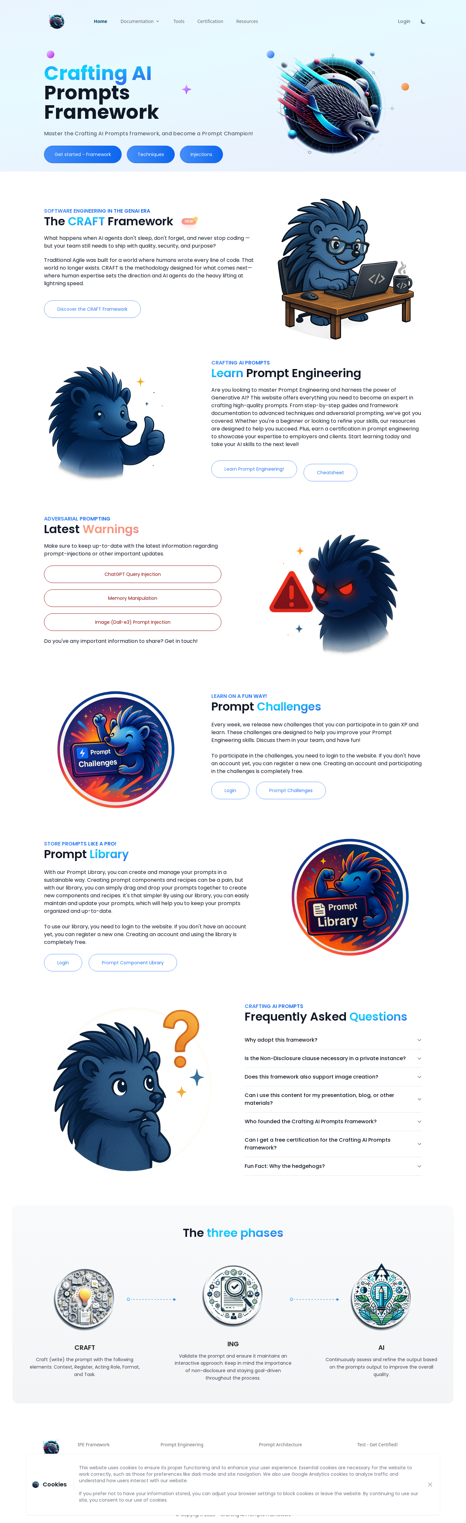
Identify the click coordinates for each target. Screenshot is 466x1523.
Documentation (140, 21)
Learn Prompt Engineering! (279, 469)
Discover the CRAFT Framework (92, 309)
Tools (178, 21)
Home (100, 21)
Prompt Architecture (280, 1444)
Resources (247, 21)
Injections (201, 154)
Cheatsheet (355, 472)
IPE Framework (94, 1444)
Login (404, 21)
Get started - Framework (83, 154)
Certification (210, 21)
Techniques (151, 154)
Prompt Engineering (182, 1444)
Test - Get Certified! (377, 1444)
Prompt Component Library (158, 962)
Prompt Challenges (316, 790)
